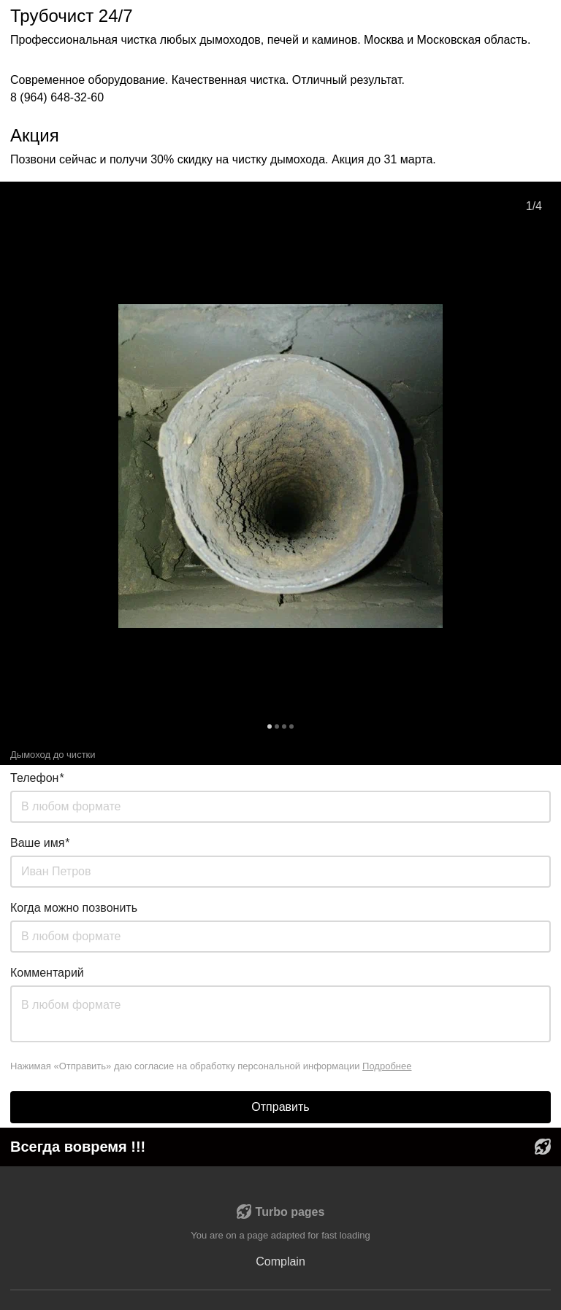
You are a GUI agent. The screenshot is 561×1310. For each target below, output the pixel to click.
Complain (280, 1261)
